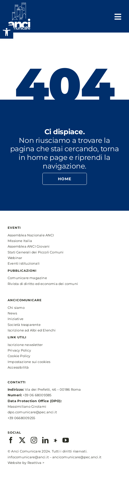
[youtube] (65, 440)
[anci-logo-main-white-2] (19, 4)
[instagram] (34, 440)
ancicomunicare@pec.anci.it (76, 457)
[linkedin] (45, 440)
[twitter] (22, 440)
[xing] (55, 440)
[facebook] (11, 440)
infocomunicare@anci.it (28, 457)
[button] (6, 32)
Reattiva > (35, 463)
